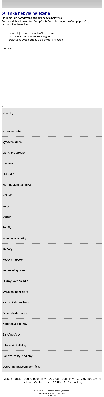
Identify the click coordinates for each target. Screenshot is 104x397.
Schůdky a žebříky (14, 238)
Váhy (6, 206)
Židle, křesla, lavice (15, 313)
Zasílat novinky (72, 382)
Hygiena (8, 163)
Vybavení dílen (12, 142)
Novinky (8, 113)
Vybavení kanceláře (15, 292)
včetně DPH (60, 393)
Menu (5, 4)
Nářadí (7, 195)
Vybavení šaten (12, 131)
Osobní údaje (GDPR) (47, 382)
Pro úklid (8, 174)
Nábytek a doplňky (15, 324)
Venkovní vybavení (15, 270)
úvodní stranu (29, 39)
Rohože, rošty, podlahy (17, 356)
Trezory (7, 249)
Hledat (89, 4)
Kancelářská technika (17, 302)
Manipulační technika (17, 185)
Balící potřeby (12, 334)
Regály (7, 227)
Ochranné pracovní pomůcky (22, 366)
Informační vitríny (14, 345)
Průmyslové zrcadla (15, 281)
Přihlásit (81, 4)
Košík (98, 4)
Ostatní (7, 217)
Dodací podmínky (35, 379)
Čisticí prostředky (14, 152)
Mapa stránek (12, 379)
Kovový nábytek (13, 259)
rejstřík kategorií (41, 36)
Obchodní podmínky (61, 379)
